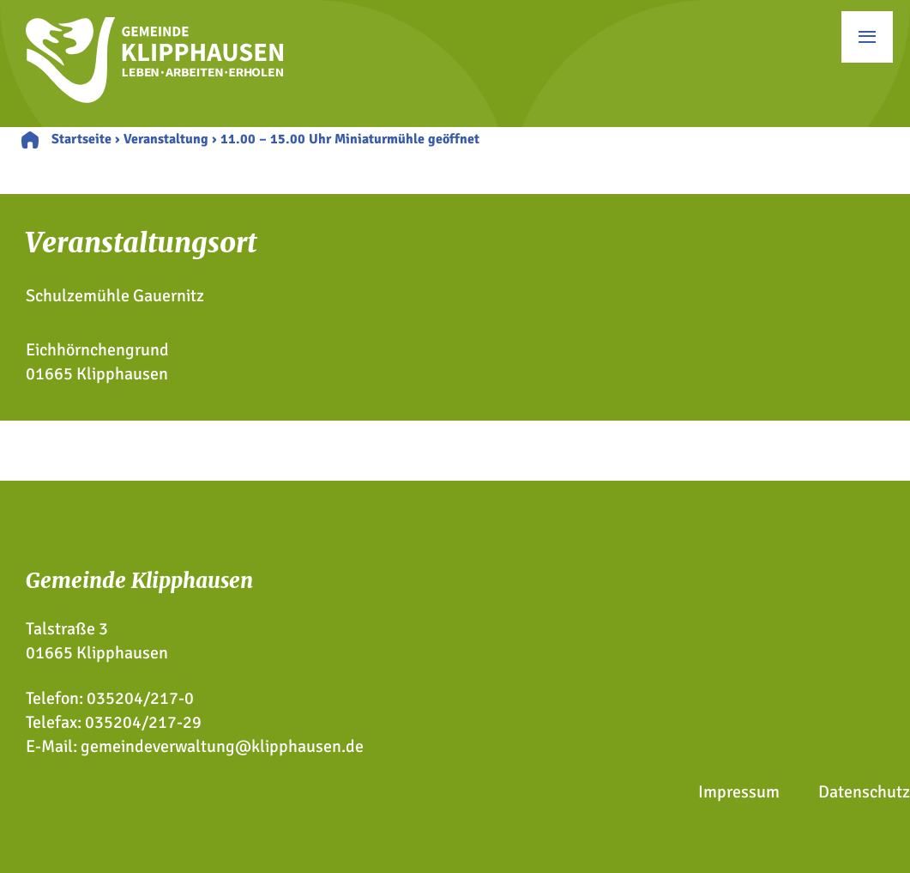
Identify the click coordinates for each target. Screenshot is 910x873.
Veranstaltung (166, 139)
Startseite (81, 139)
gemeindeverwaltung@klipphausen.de (222, 746)
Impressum (739, 792)
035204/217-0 (140, 698)
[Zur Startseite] (154, 97)
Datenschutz (864, 792)
